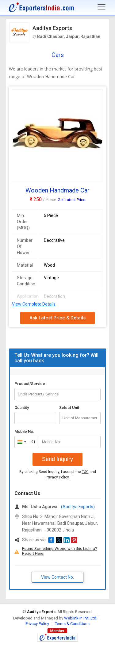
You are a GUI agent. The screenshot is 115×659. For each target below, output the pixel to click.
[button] (51, 540)
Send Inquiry (57, 459)
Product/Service (29, 383)
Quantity (21, 407)
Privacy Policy (57, 477)
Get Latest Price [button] (71, 199)
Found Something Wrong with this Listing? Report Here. (59, 551)
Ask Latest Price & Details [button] (57, 318)
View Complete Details (34, 304)
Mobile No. (24, 431)
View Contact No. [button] (57, 577)
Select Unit (69, 407)
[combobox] (25, 442)
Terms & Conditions (72, 623)
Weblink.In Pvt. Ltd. (80, 618)
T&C (85, 472)
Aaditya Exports (52, 28)
